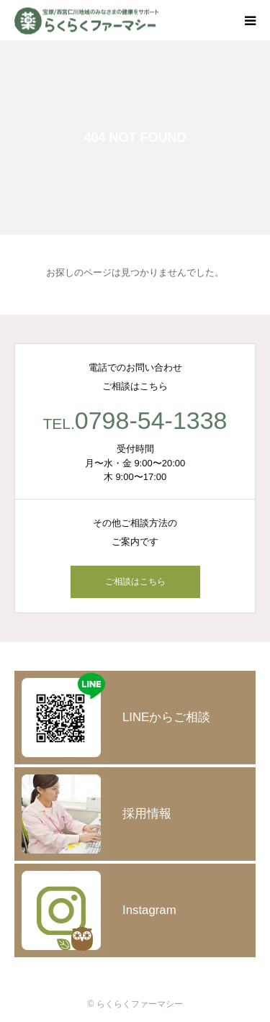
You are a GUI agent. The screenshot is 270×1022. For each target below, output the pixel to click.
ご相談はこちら (135, 581)
